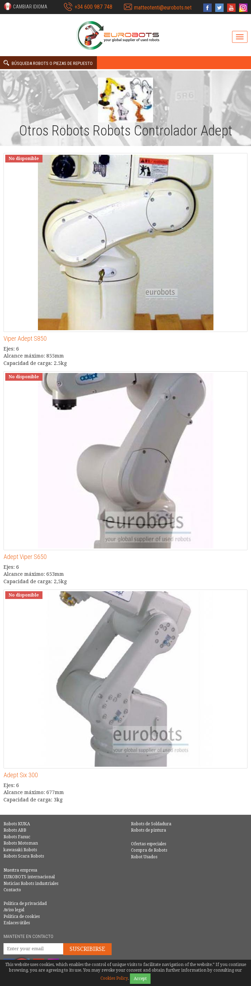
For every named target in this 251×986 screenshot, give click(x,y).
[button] (25, 6)
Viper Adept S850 (25, 338)
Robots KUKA (17, 823)
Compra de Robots (149, 850)
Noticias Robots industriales (31, 883)
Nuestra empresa (20, 870)
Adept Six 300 (21, 775)
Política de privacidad (25, 903)
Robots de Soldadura (151, 823)
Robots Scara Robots (24, 856)
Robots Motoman (21, 843)
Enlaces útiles (17, 922)
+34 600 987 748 (93, 7)
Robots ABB (15, 830)
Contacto (12, 889)
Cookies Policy (114, 978)
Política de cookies (22, 916)
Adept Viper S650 (25, 556)
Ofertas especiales (148, 843)
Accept (140, 978)
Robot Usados (144, 856)
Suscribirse (87, 949)
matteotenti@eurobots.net (163, 7)
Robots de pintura (148, 830)
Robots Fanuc (17, 836)
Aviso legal (14, 909)
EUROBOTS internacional (29, 876)
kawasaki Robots (20, 849)
